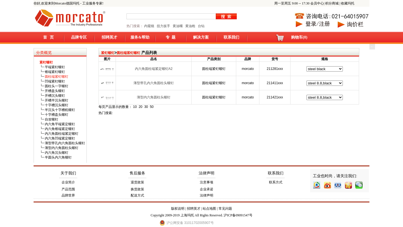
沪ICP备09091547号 (238, 215)
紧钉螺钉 (107, 53)
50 (151, 107)
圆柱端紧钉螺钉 (128, 53)
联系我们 (231, 37)
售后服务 (137, 173)
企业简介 (68, 182)
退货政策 (137, 182)
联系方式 (275, 182)
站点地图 (209, 209)
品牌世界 (68, 195)
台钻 (201, 26)
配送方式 (137, 195)
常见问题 (225, 209)
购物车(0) (299, 37)
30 (146, 107)
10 (135, 107)
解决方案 (201, 37)
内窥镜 (149, 26)
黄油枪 (190, 26)
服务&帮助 (139, 37)
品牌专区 (79, 37)
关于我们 (68, 173)
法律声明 (206, 173)
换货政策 (137, 189)
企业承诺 (206, 189)
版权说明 (177, 209)
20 (140, 107)
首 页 (48, 37)
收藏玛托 (347, 3)
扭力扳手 (163, 26)
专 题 (170, 37)
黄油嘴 (178, 26)
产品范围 (68, 189)
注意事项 (206, 182)
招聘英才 (109, 37)
